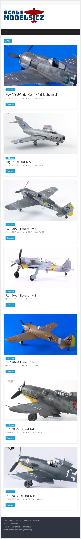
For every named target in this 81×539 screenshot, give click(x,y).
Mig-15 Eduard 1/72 (19, 162)
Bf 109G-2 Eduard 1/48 (21, 496)
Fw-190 (41, 98)
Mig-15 (41, 165)
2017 (30, 98)
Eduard (35, 98)
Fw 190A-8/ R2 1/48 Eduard (31, 94)
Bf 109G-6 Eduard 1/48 (21, 429)
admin (22, 98)
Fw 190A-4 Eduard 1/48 (21, 229)
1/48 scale (10, 90)
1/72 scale (10, 158)
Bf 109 (35, 432)
